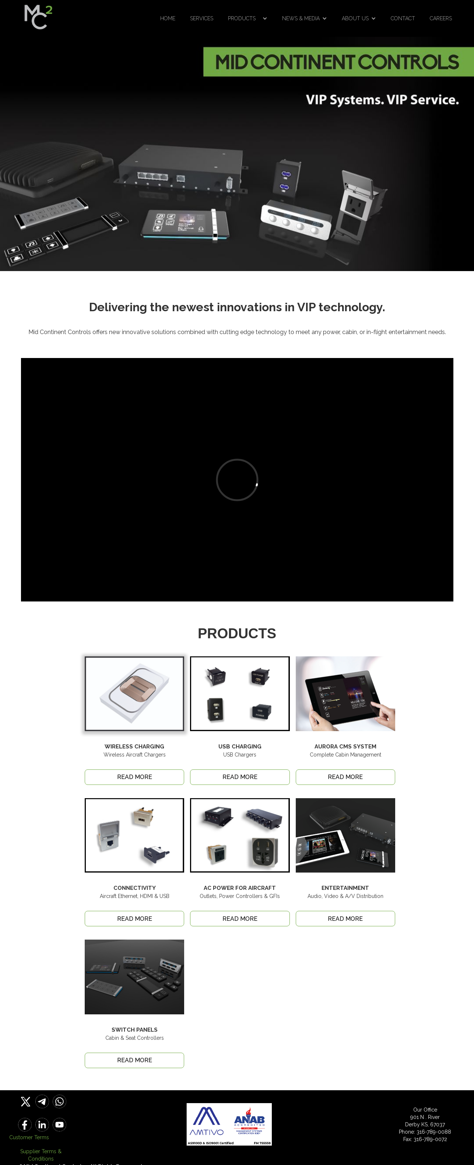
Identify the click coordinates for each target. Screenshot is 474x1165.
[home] (38, 15)
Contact (403, 18)
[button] (248, 18)
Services (201, 18)
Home (167, 18)
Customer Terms (29, 1137)
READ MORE (134, 776)
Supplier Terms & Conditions (41, 1155)
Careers (441, 18)
